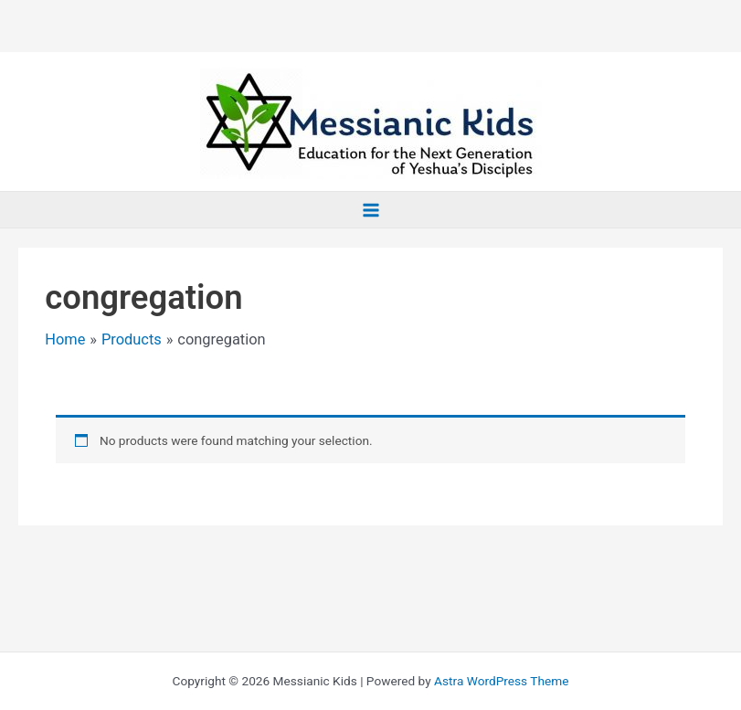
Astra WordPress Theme (501, 680)
